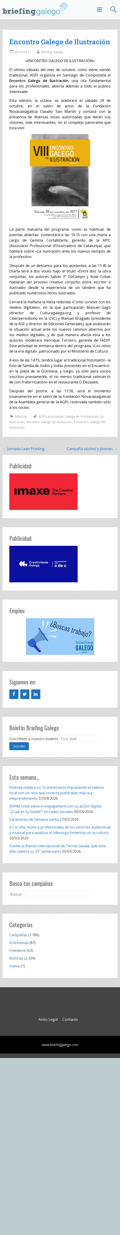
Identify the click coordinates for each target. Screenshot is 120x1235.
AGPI (42, 416)
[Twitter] (24, 694)
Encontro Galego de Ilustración (49, 422)
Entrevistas (18, 942)
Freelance (17, 950)
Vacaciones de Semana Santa (34, 819)
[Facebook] (13, 694)
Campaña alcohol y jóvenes (92, 448)
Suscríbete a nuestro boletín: (34, 738)
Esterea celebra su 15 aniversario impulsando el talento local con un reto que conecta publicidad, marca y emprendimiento (56, 793)
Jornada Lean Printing (24, 448)
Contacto (70, 1019)
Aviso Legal (48, 1019)
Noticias (21, 416)
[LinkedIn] (35, 694)
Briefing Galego (52, 52)
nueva (14, 965)
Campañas (18, 934)
